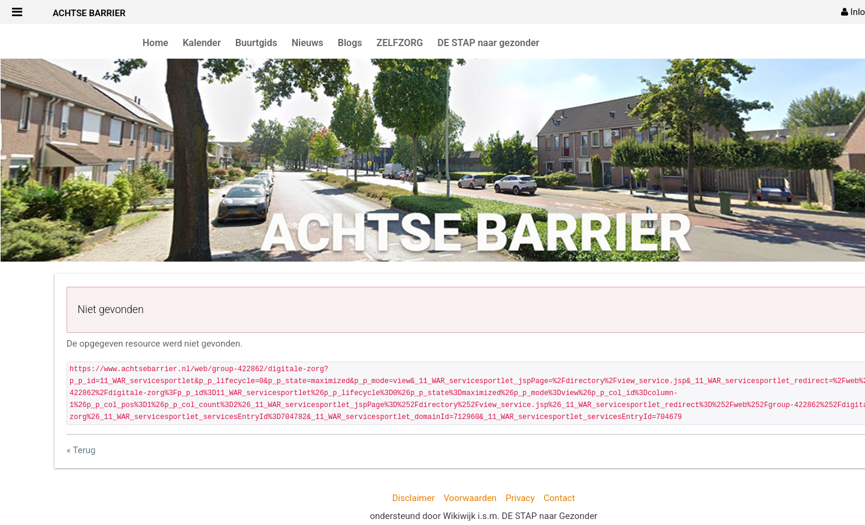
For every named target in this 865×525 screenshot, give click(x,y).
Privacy (520, 498)
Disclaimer (413, 498)
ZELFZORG (400, 42)
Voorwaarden (470, 498)
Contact (558, 498)
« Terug (80, 450)
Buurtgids (256, 42)
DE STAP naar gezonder (488, 42)
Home (155, 42)
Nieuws (307, 42)
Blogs (350, 42)
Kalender (202, 42)
